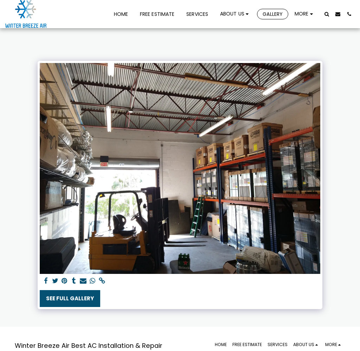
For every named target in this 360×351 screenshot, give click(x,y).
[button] (235, 13)
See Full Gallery (70, 298)
